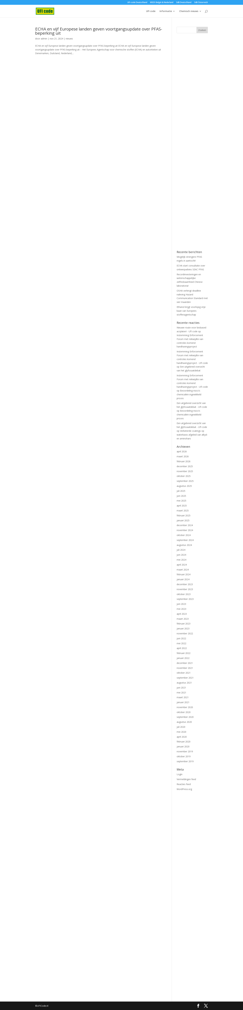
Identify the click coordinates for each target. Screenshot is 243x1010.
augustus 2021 (184, 682)
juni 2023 (181, 603)
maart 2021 (183, 697)
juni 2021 (181, 687)
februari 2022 (183, 653)
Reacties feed (184, 784)
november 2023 (185, 589)
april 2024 (182, 564)
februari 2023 (183, 623)
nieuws (69, 38)
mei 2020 (181, 731)
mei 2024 (181, 559)
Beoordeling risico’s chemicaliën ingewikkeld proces (189, 394)
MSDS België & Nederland (161, 2)
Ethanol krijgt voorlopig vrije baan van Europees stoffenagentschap (191, 310)
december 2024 (185, 525)
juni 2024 (181, 554)
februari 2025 (183, 515)
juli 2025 (181, 490)
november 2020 (185, 707)
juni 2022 (181, 638)
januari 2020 (183, 746)
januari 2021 (183, 702)
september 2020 (185, 716)
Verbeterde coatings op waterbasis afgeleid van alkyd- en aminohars (192, 434)
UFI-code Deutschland (137, 2)
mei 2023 (181, 608)
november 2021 (185, 667)
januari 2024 (183, 579)
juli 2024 (181, 549)
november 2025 (185, 471)
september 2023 (185, 598)
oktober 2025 (184, 476)
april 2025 (182, 505)
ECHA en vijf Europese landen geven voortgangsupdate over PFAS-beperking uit (98, 31)
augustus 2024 (184, 545)
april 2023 (182, 613)
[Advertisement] (192, 93)
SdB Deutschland (183, 2)
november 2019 (185, 751)
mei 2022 (181, 643)
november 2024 (185, 530)
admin (44, 38)
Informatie (166, 11)
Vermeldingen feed (186, 779)
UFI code (150, 11)
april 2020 (182, 736)
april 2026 (182, 451)
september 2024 (185, 540)
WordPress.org (184, 789)
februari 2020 (183, 741)
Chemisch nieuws (188, 11)
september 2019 (185, 761)
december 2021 (185, 662)
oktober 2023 (184, 594)
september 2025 (185, 480)
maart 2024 (183, 569)
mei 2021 (181, 692)
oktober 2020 (184, 712)
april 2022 (182, 648)
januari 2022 (183, 658)
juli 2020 (181, 726)
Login (179, 774)
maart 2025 (183, 510)
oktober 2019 (184, 756)
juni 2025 (181, 495)
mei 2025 (181, 500)
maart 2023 (183, 618)
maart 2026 (183, 456)
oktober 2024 (184, 535)
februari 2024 (183, 574)
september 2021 (185, 677)
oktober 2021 (184, 672)
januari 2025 (183, 520)
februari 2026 (183, 461)
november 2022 (185, 633)
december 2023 (185, 584)
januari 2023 (183, 628)
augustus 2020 (184, 721)
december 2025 (185, 466)
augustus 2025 (184, 485)
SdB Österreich (201, 2)
